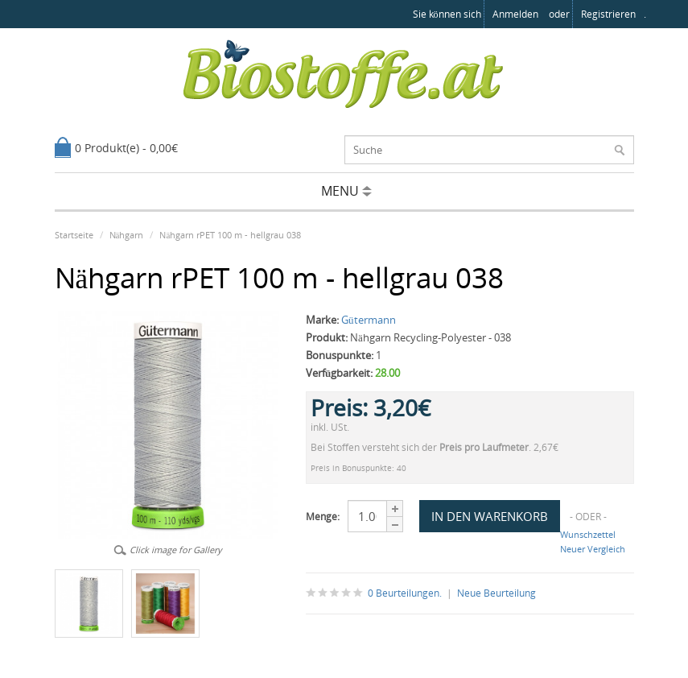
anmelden (515, 14)
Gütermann (368, 319)
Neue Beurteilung (496, 593)
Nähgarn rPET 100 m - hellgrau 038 (230, 235)
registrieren (608, 14)
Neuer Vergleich (592, 549)
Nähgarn (126, 235)
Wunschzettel (588, 534)
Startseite (74, 235)
